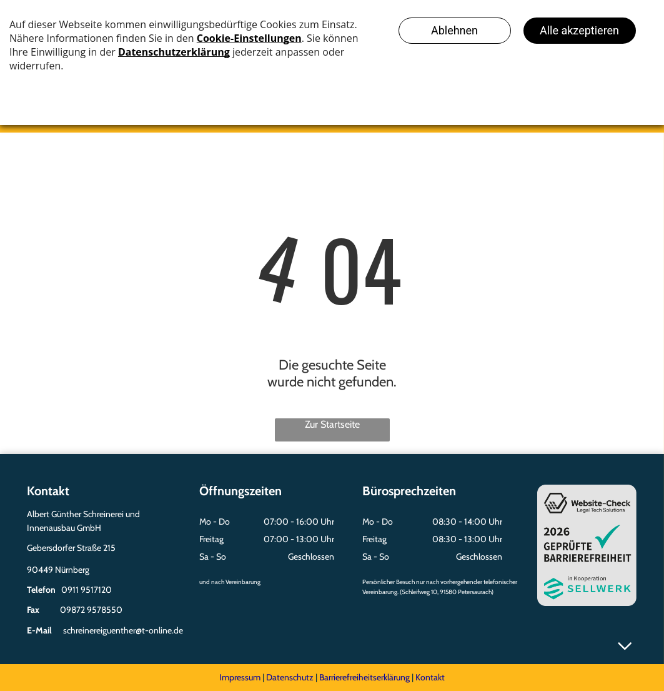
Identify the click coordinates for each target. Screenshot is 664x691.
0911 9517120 (86, 589)
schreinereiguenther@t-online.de (123, 630)
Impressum (239, 677)
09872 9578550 (91, 609)
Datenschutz (290, 677)
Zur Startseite (332, 424)
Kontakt (430, 677)
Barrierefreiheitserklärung (364, 677)
